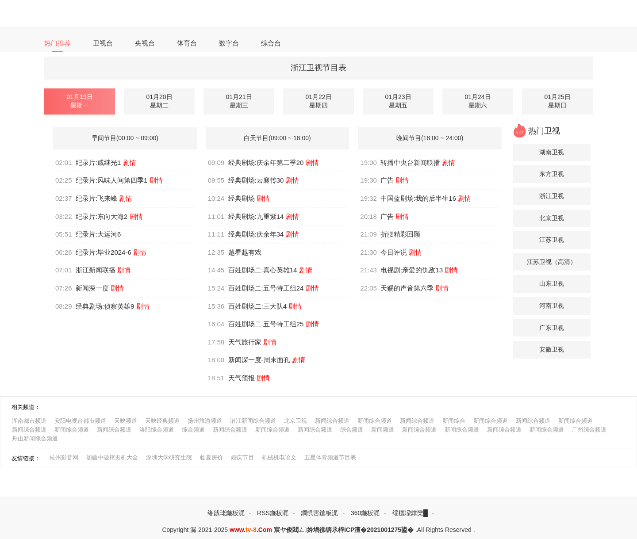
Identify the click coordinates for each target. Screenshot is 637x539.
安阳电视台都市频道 (80, 420)
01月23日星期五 (398, 101)
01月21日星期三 (239, 101)
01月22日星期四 (318, 101)
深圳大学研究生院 (169, 457)
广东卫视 (551, 327)
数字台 (229, 43)
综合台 (271, 43)
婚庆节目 (242, 457)
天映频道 (125, 420)
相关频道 (23, 407)
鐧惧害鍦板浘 (319, 512)
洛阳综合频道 (156, 429)
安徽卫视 (551, 349)
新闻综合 (453, 420)
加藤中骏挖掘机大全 (112, 457)
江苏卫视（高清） (551, 261)
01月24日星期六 (477, 101)
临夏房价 (211, 457)
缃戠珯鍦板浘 (226, 512)
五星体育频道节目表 (330, 457)
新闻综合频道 (332, 420)
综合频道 (193, 429)
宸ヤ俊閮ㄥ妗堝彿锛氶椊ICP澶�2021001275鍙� (344, 529)
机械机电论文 (279, 457)
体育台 (187, 43)
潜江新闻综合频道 (253, 420)
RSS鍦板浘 (272, 512)
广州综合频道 (589, 429)
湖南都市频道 (29, 420)
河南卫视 (551, 305)
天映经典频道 (162, 420)
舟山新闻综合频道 (35, 438)
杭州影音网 (64, 457)
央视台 (145, 43)
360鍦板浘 (365, 512)
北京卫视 (551, 218)
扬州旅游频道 (205, 420)
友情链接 (23, 458)
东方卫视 (551, 173)
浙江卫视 (551, 195)
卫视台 (103, 43)
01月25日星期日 (557, 101)
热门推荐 (57, 43)
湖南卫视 (551, 152)
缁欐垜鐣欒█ (410, 512)
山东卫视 (551, 283)
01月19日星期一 (79, 101)
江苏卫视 (551, 239)
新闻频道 (382, 429)
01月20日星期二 (159, 101)
